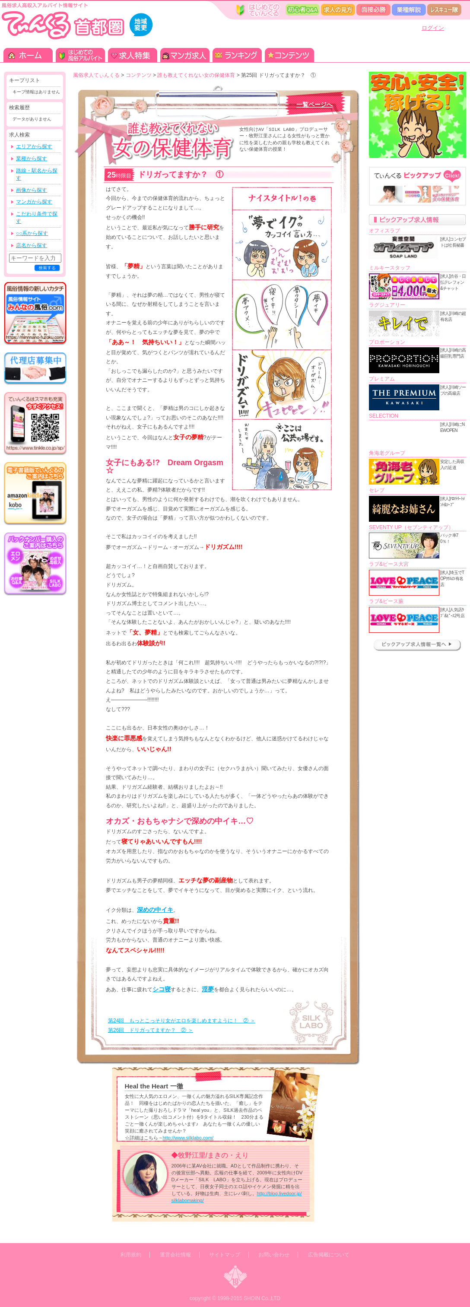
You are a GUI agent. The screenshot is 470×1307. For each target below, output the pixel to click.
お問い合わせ (273, 1255)
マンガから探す (34, 202)
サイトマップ (224, 1255)
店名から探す (31, 245)
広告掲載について (328, 1255)
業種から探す (31, 158)
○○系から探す (32, 233)
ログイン (433, 28)
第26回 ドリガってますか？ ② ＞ (150, 1030)
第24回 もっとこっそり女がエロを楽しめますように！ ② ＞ (181, 1021)
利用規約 (131, 1255)
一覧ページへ (314, 104)
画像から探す (31, 190)
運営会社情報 (175, 1255)
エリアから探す (34, 146)
